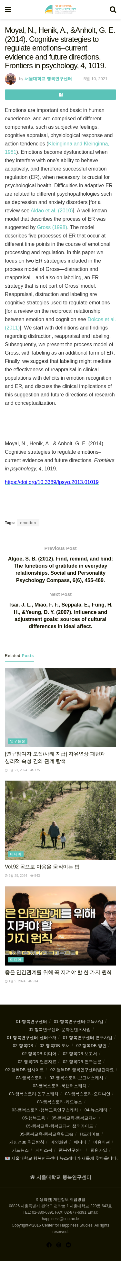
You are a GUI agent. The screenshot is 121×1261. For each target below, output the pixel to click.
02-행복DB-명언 (91, 1045)
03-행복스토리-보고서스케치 (76, 1077)
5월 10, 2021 (95, 78)
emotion (28, 523)
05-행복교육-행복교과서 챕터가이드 (59, 1126)
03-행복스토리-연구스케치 (33, 1093)
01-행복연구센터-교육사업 (78, 1021)
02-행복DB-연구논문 (82, 1061)
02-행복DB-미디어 (39, 1053)
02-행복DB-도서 (55, 1045)
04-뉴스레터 (96, 1110)
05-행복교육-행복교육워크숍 (46, 1134)
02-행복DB (23, 1045)
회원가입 (98, 1150)
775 (35, 770)
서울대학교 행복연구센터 (48, 78)
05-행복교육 (33, 1118)
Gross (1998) (52, 227)
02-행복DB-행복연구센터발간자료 (82, 1069)
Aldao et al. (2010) (52, 210)
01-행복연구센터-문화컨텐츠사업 (60, 1029)
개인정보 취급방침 (26, 1142)
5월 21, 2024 (16, 770)
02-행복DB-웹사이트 (24, 1069)
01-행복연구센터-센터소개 (31, 1037)
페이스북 (43, 1150)
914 (33, 981)
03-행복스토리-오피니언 (87, 1093)
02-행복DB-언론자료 (37, 1061)
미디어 (16, 854)
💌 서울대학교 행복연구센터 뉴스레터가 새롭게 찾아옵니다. (61, 1158)
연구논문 (17, 741)
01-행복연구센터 (31, 1021)
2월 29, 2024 (16, 875)
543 (35, 875)
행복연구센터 (71, 1150)
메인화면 (59, 1142)
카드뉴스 (20, 1150)
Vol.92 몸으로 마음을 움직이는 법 (42, 866)
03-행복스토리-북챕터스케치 (59, 1085)
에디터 (80, 1142)
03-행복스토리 (29, 1077)
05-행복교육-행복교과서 (74, 1118)
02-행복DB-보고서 (80, 1053)
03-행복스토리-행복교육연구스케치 (45, 1110)
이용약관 (101, 1142)
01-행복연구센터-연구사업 (87, 1037)
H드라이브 (89, 1134)
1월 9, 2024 (15, 981)
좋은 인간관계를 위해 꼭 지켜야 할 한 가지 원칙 (58, 972)
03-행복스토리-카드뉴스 (59, 1101)
